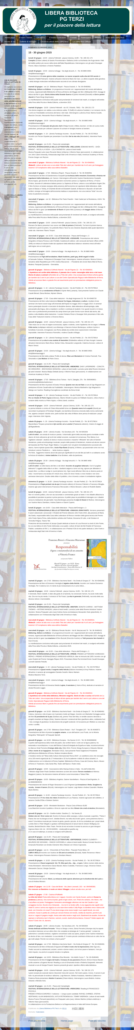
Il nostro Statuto (25, 37)
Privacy (98, 37)
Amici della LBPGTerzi (115, 37)
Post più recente (37, 1020)
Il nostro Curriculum (57, 37)
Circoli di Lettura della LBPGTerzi (54, 42)
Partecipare (86, 37)
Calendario (40, 1012)
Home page (10, 37)
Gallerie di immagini (28, 42)
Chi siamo (41, 37)
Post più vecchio (97, 1020)
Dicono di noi (9, 42)
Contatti (73, 37)
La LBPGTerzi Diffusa (82, 42)
